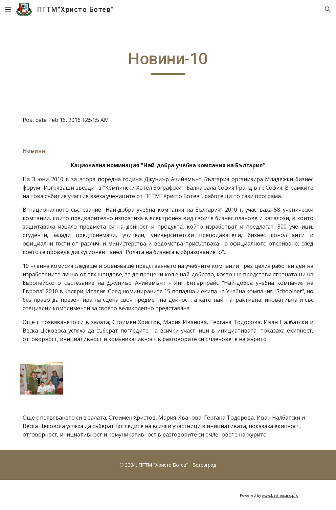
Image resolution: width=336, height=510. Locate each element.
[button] (8, 9)
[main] (168, 62)
